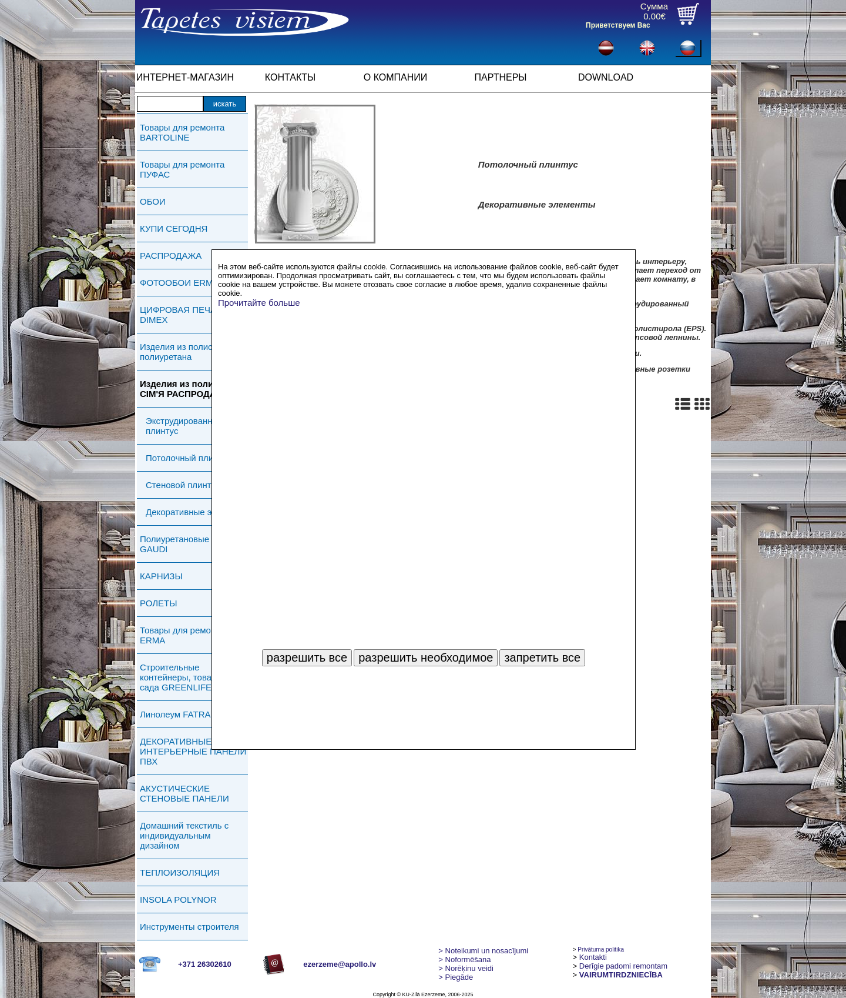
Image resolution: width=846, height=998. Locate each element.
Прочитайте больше (259, 303)
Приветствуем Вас (618, 25)
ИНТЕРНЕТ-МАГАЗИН (185, 77)
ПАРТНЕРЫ (501, 77)
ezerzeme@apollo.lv (339, 964)
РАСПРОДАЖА (171, 256)
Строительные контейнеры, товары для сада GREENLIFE (190, 677)
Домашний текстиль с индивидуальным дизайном (184, 835)
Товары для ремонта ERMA (182, 635)
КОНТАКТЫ (290, 77)
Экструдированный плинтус (185, 426)
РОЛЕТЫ (158, 603)
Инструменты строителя (189, 927)
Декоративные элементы (197, 512)
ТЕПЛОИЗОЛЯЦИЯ (180, 872)
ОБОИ (153, 201)
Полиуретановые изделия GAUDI (192, 544)
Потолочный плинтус (188, 458)
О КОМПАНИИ (396, 77)
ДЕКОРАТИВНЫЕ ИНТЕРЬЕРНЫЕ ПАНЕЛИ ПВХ (193, 751)
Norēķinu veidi (466, 968)
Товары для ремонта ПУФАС (182, 169)
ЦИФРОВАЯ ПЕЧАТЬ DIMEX (183, 315)
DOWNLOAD (605, 77)
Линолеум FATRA (175, 714)
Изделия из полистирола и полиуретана (194, 352)
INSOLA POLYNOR (178, 899)
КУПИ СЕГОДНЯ (173, 228)
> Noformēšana (464, 959)
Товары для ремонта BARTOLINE (182, 132)
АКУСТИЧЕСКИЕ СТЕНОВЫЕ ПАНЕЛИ (184, 793)
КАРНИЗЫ (161, 576)
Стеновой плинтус (183, 485)
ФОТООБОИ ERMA (179, 283)
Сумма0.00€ (654, 11)
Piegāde (455, 977)
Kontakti (593, 957)
